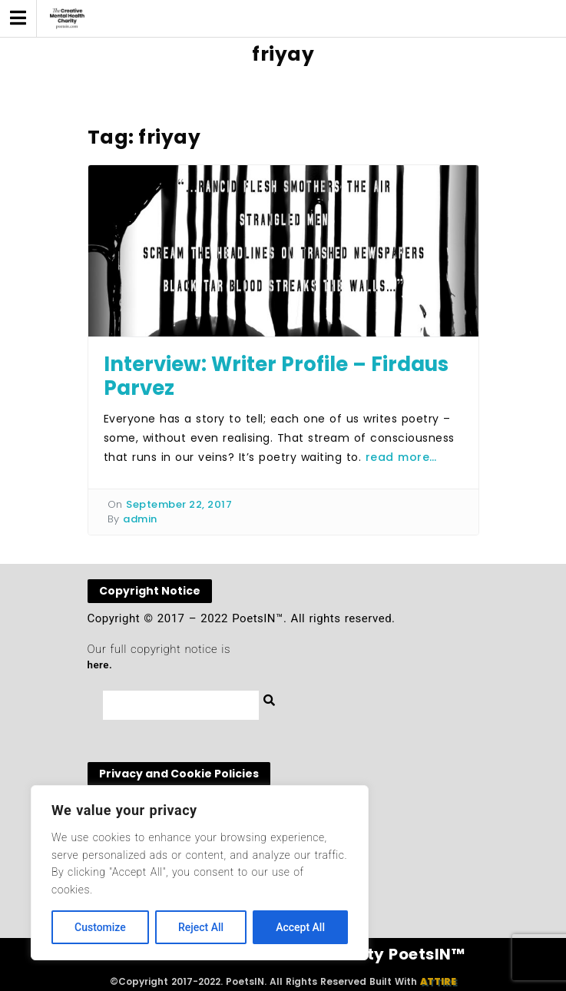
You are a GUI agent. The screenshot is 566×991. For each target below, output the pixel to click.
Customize (100, 927)
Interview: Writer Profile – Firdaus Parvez (276, 376)
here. (100, 665)
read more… (401, 457)
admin (140, 519)
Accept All (300, 927)
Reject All (200, 927)
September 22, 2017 (179, 504)
